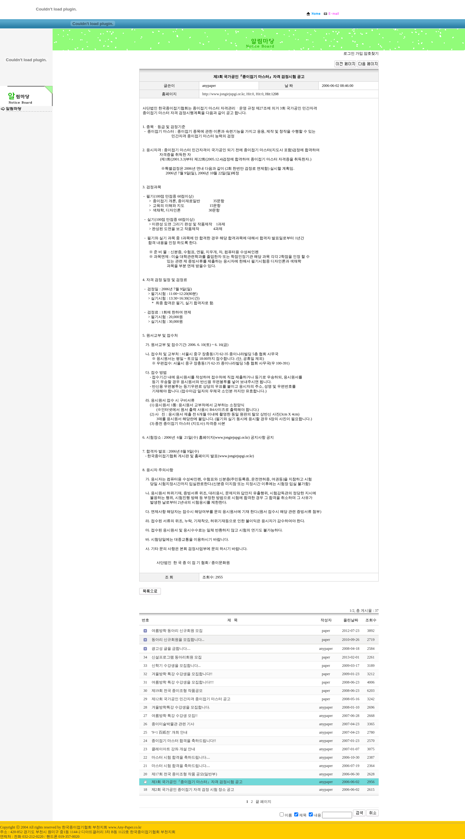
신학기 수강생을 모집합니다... (176, 665)
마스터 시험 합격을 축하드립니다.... (181, 757)
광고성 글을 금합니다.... (171, 648)
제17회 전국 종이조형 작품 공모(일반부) (184, 774)
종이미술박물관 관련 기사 (173, 724)
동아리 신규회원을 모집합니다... (178, 639)
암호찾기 (371, 53)
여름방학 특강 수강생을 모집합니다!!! (183, 682)
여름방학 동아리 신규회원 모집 (177, 630)
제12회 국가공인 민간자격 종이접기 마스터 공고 (191, 699)
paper (326, 630)
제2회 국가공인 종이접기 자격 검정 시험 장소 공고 (193, 789)
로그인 (349, 53)
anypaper (209, 85)
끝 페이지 (263, 801)
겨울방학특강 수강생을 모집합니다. (181, 707)
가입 (359, 53)
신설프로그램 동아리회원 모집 (177, 657)
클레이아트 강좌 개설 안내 (173, 749)
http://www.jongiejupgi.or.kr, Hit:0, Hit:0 (233, 94)
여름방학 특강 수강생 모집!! (175, 715)
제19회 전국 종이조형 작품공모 (177, 690)
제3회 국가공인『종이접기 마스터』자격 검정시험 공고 (197, 782)
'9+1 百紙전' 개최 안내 (169, 732)
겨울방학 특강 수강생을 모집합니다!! (182, 674)
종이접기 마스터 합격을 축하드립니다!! (184, 741)
